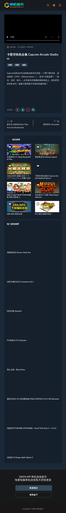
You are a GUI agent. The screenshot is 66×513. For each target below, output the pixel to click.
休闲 (10, 65)
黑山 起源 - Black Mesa (16, 369)
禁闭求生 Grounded (51, 124)
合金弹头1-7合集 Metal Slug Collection (47, 196)
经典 (17, 65)
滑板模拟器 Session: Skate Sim (19, 252)
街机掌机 (29, 47)
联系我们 (34, 488)
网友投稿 (11, 47)
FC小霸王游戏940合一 (44, 214)
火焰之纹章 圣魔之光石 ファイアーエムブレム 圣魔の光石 (19, 177)
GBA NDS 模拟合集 (14, 214)
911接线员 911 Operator (17, 340)
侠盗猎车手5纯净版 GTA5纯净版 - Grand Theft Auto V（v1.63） (32, 428)
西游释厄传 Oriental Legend (46, 157)
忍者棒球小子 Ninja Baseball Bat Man (19, 158)
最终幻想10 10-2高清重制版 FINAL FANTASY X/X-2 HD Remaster (33, 399)
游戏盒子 (34, 494)
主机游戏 (21, 47)
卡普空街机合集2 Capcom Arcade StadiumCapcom (47, 177)
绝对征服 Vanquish (14, 311)
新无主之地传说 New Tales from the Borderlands (17, 126)
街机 (24, 65)
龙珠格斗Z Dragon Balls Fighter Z (20, 457)
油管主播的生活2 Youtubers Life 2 (20, 282)
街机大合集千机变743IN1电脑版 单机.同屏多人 (19, 196)
